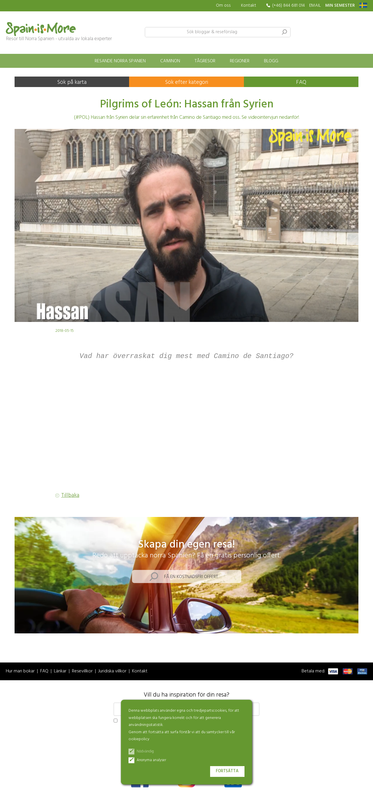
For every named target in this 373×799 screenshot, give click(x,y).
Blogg (271, 61)
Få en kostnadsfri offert (191, 577)
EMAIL (315, 5)
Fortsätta (227, 771)
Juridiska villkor (112, 672)
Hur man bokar (20, 672)
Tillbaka (70, 496)
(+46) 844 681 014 (288, 5)
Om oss (223, 5)
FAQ (301, 82)
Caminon (170, 61)
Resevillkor (82, 672)
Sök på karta (72, 82)
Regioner (239, 61)
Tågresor (205, 61)
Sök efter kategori (186, 82)
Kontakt (248, 5)
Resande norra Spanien (120, 61)
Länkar (60, 672)
